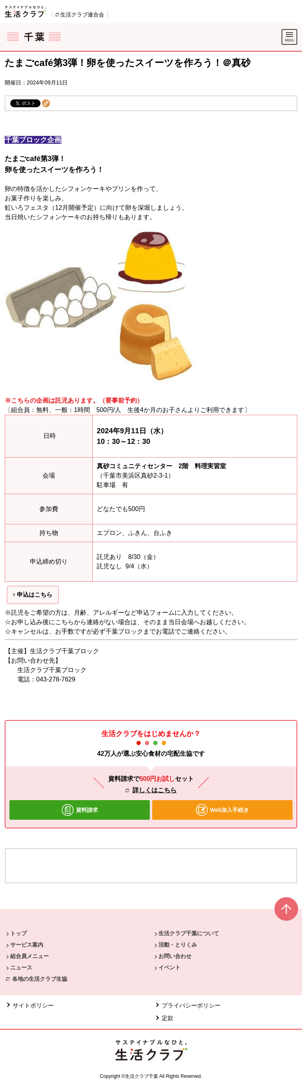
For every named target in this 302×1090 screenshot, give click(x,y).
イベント (169, 967)
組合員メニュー (29, 956)
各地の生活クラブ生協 (39, 979)
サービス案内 (26, 945)
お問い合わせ (175, 956)
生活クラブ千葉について (188, 933)
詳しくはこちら (155, 790)
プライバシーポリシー (191, 1005)
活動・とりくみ (177, 945)
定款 (167, 1018)
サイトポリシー (33, 1005)
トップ (18, 933)
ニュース (21, 967)
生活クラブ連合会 (82, 14)
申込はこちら (34, 594)
